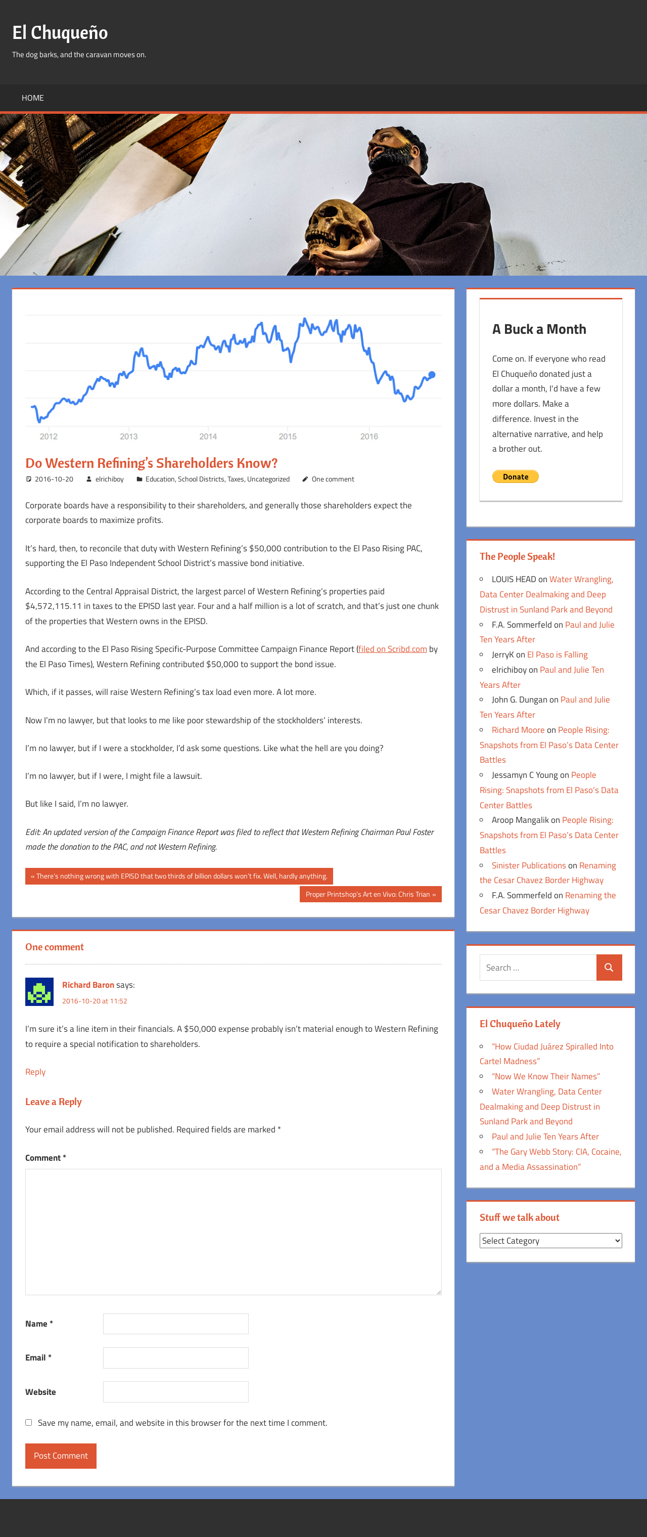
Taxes (235, 478)
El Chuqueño (60, 32)
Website (40, 1391)
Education (160, 478)
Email (38, 1357)
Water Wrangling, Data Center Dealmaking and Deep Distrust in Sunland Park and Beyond (547, 594)
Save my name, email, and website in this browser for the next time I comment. (183, 1422)
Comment (45, 1157)
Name (39, 1323)
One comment (333, 478)
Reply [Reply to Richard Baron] (35, 1071)
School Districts (201, 478)
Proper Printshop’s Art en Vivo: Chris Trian (367, 895)
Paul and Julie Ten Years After (545, 1136)
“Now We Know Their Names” (546, 1076)
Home (33, 98)
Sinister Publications (529, 865)
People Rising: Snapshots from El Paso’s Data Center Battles (549, 745)
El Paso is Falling (557, 654)
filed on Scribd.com (392, 648)
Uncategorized (268, 478)
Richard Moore (518, 729)
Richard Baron (88, 984)
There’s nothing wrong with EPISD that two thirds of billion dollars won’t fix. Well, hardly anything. (182, 877)
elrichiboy (110, 478)
